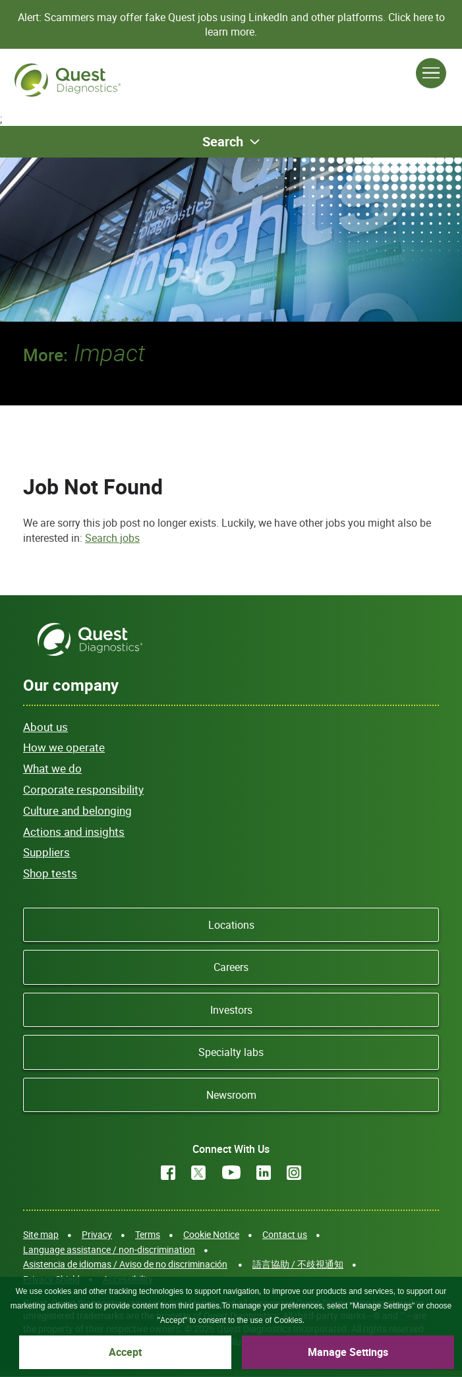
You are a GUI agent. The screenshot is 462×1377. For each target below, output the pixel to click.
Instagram (294, 1172)
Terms (147, 1234)
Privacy (97, 1234)
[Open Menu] (431, 73)
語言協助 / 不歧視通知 (297, 1264)
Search (222, 141)
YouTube (231, 1172)
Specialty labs (231, 1052)
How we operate (64, 747)
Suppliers (46, 852)
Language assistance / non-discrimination (109, 1249)
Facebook (168, 1172)
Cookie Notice (211, 1234)
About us (45, 726)
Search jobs (112, 538)
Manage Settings (348, 1352)
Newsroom (231, 1095)
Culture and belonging (77, 810)
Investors (231, 1010)
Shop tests (50, 873)
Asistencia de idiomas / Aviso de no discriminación (125, 1264)
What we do (52, 768)
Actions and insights (74, 831)
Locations (231, 925)
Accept (125, 1352)
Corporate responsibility (83, 789)
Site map (41, 1234)
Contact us (284, 1234)
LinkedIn (263, 1172)
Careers (231, 967)
